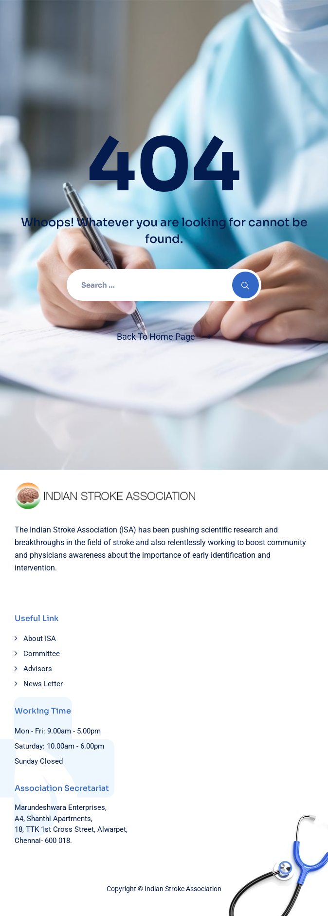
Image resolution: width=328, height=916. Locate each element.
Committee (41, 653)
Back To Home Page (156, 336)
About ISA (39, 638)
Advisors (37, 668)
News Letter (43, 683)
